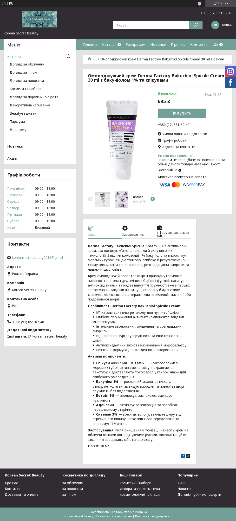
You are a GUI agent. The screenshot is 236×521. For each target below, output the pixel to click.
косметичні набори (135, 483)
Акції (181, 483)
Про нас (178, 44)
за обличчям (72, 483)
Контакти (199, 44)
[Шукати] (196, 25)
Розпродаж (135, 44)
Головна (90, 44)
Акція (12, 158)
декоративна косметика (140, 488)
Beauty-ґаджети (23, 114)
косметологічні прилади (140, 494)
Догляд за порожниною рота (34, 97)
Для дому (18, 130)
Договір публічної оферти (199, 494)
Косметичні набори (25, 89)
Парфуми (17, 122)
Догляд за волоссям (27, 81)
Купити (184, 113)
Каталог (109, 44)
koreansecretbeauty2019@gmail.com (39, 257)
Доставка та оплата (22, 494)
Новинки (158, 44)
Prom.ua (141, 512)
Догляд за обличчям (27, 64)
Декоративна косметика (30, 105)
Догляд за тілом (23, 73)
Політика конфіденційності (153, 516)
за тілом (69, 494)
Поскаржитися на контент (114, 516)
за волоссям (72, 488)
